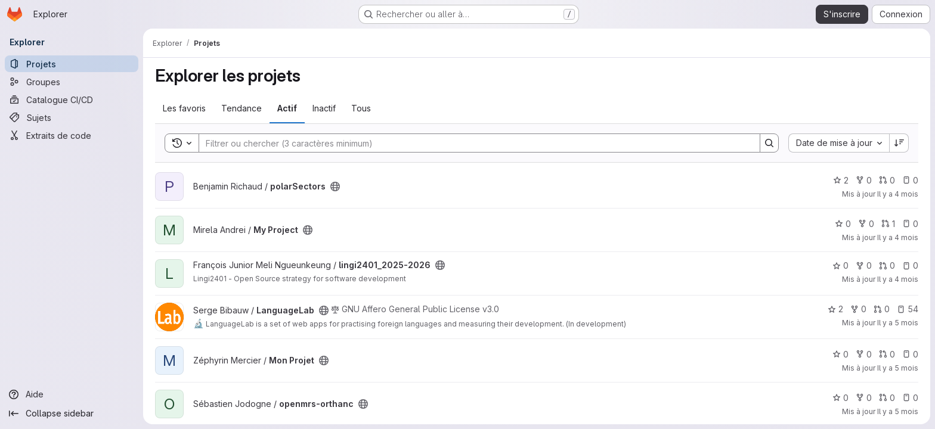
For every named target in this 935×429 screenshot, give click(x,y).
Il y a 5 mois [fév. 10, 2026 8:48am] (897, 411)
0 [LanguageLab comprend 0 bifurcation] (858, 309)
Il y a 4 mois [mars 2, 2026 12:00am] (897, 279)
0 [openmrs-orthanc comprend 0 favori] (840, 398)
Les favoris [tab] (184, 108)
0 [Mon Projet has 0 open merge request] (887, 354)
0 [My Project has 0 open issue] (910, 224)
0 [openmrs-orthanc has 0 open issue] (910, 398)
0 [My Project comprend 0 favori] (843, 224)
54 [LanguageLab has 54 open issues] (907, 309)
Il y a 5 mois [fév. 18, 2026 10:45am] (897, 322)
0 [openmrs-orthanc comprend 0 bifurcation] (864, 398)
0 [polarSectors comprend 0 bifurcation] (864, 180)
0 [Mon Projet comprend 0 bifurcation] (864, 354)
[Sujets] (71, 117)
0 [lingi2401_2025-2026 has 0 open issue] (910, 265)
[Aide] (71, 394)
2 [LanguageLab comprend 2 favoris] (835, 309)
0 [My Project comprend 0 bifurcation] (866, 224)
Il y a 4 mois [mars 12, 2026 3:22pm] (897, 193)
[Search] (473, 143)
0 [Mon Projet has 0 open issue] (910, 354)
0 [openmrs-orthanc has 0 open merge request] (887, 398)
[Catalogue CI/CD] (71, 99)
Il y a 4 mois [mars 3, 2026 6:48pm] (897, 237)
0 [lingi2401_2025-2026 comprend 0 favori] (840, 265)
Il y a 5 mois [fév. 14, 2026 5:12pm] (897, 367)
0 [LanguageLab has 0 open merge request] (882, 309)
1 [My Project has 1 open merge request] (888, 224)
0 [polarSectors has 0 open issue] (910, 180)
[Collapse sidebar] (71, 413)
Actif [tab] (287, 108)
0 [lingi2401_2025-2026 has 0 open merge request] (887, 265)
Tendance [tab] (241, 108)
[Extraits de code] (71, 135)
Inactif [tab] (324, 108)
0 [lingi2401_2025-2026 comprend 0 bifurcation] (864, 265)
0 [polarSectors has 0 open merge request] (887, 180)
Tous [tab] (361, 108)
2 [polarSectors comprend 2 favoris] (841, 180)
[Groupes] (71, 81)
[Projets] (71, 63)
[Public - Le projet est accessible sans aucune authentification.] (335, 186)
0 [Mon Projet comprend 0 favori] (840, 354)
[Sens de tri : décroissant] (899, 143)
